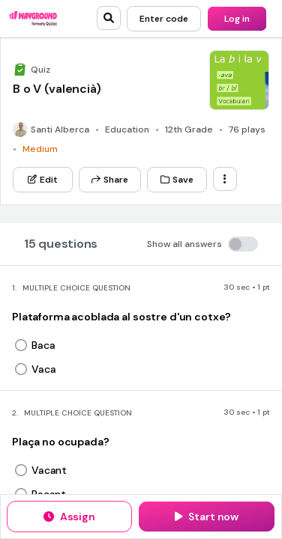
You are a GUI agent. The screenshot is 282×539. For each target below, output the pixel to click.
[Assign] (69, 516)
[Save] (177, 179)
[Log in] (237, 18)
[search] (109, 18)
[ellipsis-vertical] (225, 179)
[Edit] (43, 179)
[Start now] (206, 516)
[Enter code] (164, 18)
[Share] (110, 179)
